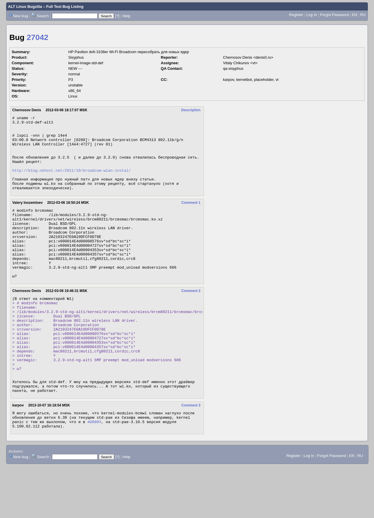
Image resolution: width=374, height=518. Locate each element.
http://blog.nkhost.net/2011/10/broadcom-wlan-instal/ (71, 181)
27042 (37, 37)
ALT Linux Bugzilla (25, 6)
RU (363, 15)
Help (126, 16)
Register (296, 15)
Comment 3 (190, 453)
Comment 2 (190, 320)
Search (43, 16)
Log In (311, 15)
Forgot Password (334, 15)
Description (190, 110)
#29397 (94, 472)
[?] (117, 16)
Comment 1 (190, 217)
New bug (20, 16)
